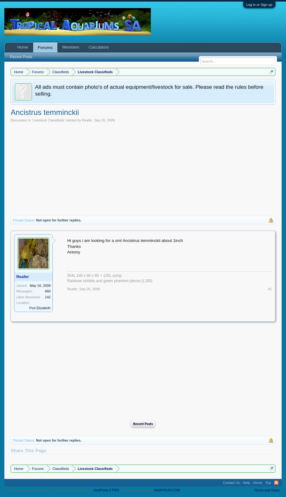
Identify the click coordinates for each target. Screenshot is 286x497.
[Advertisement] (143, 169)
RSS (276, 482)
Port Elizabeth (40, 308)
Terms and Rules (267, 490)
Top (268, 483)
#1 (270, 289)
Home (22, 47)
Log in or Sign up (259, 5)
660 (48, 291)
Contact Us (231, 483)
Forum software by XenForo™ (49, 490)
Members (70, 47)
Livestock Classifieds (48, 120)
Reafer (87, 120)
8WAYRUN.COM (167, 490)
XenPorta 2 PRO (106, 490)
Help (246, 483)
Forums (45, 47)
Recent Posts (143, 424)
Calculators (99, 47)
